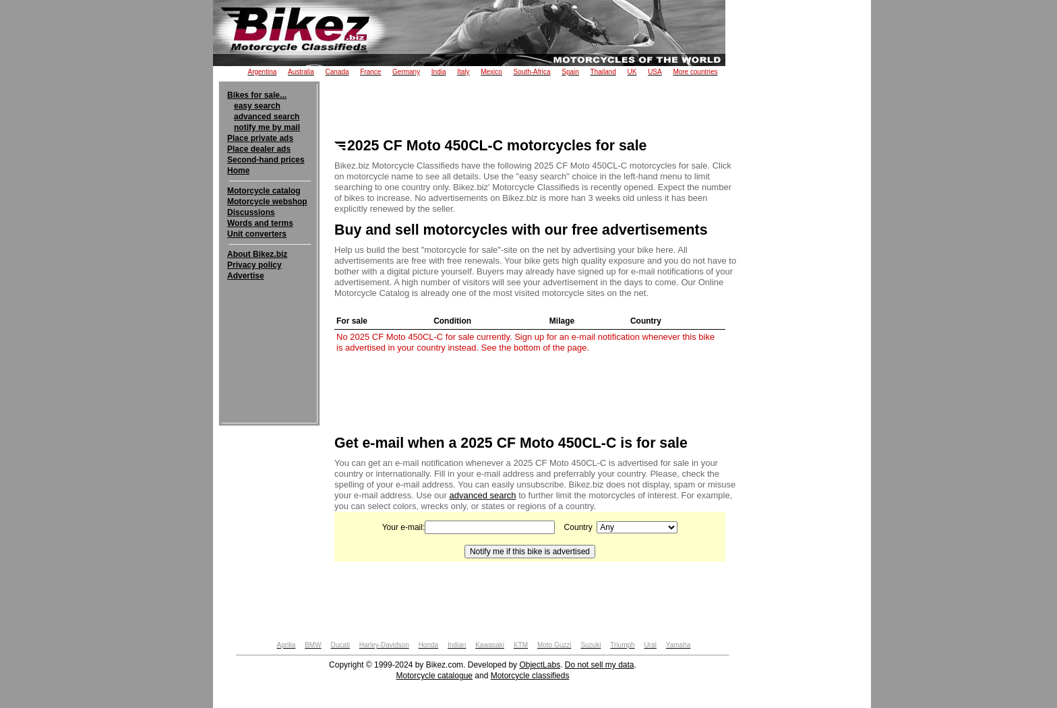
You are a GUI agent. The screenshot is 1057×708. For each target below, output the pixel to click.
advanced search (266, 116)
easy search (257, 106)
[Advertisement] (269, 322)
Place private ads (260, 138)
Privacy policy (254, 265)
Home (238, 170)
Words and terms (260, 223)
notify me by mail (267, 127)
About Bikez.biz (257, 254)
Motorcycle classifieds (530, 675)
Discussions (251, 212)
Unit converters (256, 234)
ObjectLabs (539, 665)
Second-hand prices (266, 160)
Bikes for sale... (256, 95)
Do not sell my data (599, 665)
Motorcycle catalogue (434, 675)
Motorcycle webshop (267, 201)
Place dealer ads (259, 149)
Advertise (245, 276)
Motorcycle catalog (264, 191)
